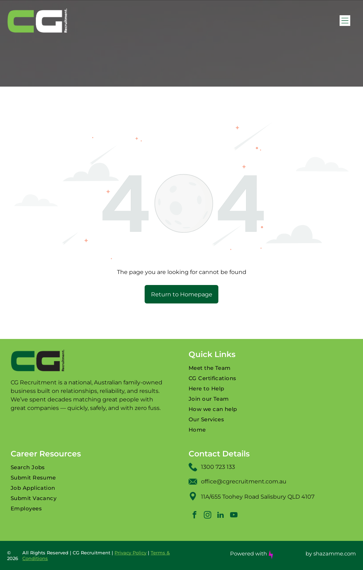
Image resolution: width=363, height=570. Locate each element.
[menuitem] (270, 368)
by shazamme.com (331, 553)
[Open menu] (345, 20)
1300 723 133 (218, 467)
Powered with (248, 553)
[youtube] (233, 515)
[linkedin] (220, 515)
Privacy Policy (130, 552)
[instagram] (207, 515)
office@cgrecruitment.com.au (243, 481)
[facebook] (194, 515)
